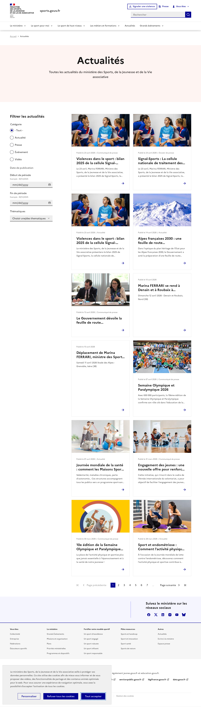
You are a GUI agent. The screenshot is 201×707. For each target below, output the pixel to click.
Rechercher (188, 15)
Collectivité (15, 634)
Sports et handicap (129, 634)
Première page (77, 585)
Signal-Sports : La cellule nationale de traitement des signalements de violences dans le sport (160, 161)
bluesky (184, 615)
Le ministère (16, 25)
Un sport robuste (91, 643)
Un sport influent (91, 648)
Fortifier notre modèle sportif (97, 629)
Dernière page (185, 585)
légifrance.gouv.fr (157, 679)
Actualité (20, 137)
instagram (170, 615)
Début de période (31, 176)
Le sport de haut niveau (70, 25)
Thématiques (17, 211)
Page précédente (96, 585)
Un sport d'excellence (93, 634)
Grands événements (150, 25)
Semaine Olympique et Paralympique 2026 (156, 387)
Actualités (130, 25)
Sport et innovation (129, 639)
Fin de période (31, 195)
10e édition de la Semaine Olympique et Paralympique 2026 (98, 547)
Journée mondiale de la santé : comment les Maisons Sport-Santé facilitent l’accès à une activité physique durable (100, 467)
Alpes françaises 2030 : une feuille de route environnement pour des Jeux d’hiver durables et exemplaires (162, 241)
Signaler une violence (144, 6)
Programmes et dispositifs (58, 653)
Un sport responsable (93, 653)
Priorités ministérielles (56, 648)
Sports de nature (128, 648)
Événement (21, 152)
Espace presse (164, 643)
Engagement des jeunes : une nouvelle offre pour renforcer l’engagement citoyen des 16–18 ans (161, 467)
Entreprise (14, 639)
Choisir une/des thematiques (29, 218)
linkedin (163, 615)
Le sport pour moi (40, 25)
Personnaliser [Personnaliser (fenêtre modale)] (29, 696)
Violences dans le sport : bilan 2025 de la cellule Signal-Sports (100, 161)
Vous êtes (179, 6)
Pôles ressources (128, 629)
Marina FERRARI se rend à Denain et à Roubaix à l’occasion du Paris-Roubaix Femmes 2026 (159, 288)
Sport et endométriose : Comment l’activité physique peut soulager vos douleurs (161, 547)
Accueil (13, 36)
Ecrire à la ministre (166, 639)
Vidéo (18, 159)
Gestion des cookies (125, 696)
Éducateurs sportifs (18, 648)
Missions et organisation (57, 639)
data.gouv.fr (179, 679)
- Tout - (19, 130)
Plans (49, 643)
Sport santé (126, 643)
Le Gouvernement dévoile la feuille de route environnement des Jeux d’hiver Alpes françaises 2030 (99, 320)
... (153, 585)
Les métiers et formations (103, 25)
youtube (177, 615)
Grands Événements (55, 634)
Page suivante (168, 585)
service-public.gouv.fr (130, 679)
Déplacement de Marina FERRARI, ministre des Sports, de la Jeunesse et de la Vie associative (100, 355)
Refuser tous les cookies (60, 696)
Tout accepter (93, 696)
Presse (165, 6)
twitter (156, 615)
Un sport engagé (91, 639)
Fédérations (15, 643)
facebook (149, 615)
